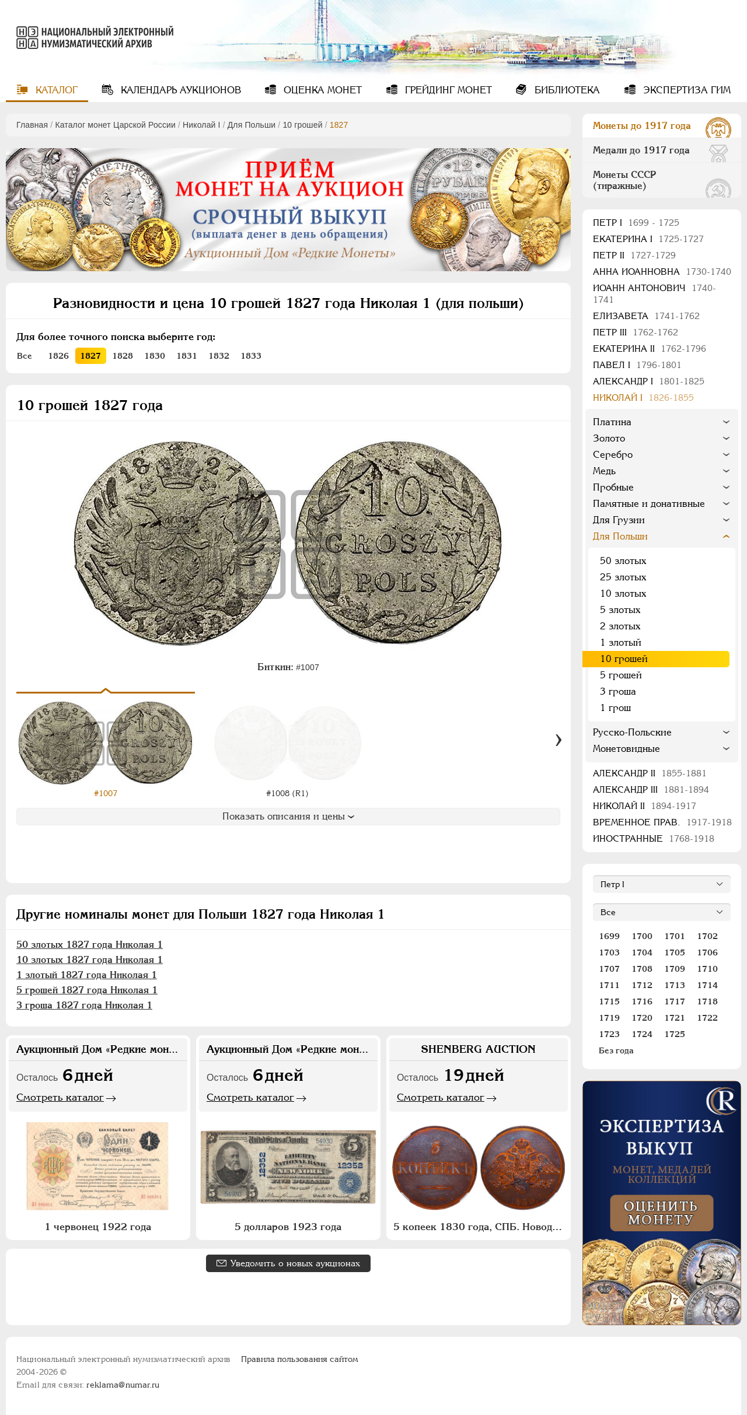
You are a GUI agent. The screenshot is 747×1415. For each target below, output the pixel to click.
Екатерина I (648, 239)
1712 (641, 985)
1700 (641, 936)
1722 (707, 1017)
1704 (641, 952)
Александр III (651, 789)
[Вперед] (558, 740)
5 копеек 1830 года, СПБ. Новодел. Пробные (480, 1226)
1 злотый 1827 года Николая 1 (86, 974)
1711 (609, 985)
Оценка (321, 90)
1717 (674, 1001)
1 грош (615, 707)
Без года (616, 1050)
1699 (609, 936)
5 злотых (620, 609)
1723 (609, 1034)
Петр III (635, 332)
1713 (674, 985)
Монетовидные (626, 748)
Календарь (179, 90)
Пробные (613, 487)
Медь (604, 471)
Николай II (644, 806)
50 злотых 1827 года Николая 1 (89, 944)
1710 (707, 968)
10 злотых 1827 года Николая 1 (89, 959)
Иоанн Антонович (654, 293)
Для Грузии (619, 520)
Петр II (634, 255)
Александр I (648, 381)
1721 (674, 1017)
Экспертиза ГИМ (685, 90)
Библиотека (566, 90)
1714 (707, 985)
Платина (612, 422)
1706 (707, 952)
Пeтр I (636, 222)
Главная (32, 124)
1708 (641, 968)
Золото (609, 438)
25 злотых (623, 577)
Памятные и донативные (649, 503)
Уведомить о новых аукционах (295, 1263)
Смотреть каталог (60, 1097)
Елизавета (646, 316)
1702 (707, 936)
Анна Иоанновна (662, 271)
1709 (674, 968)
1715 (609, 1001)
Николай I (202, 124)
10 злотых (623, 593)
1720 (641, 1017)
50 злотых (623, 560)
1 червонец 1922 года (97, 1226)
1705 (674, 952)
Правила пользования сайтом (299, 1359)
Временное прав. (662, 822)
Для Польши (252, 124)
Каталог (55, 90)
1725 (674, 1034)
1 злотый (620, 642)
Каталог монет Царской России (115, 124)
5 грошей (621, 675)
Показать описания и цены (288, 816)
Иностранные (653, 838)
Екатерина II (649, 348)
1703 (609, 952)
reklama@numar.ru (122, 1384)
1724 (641, 1034)
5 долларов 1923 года (288, 1226)
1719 (609, 1017)
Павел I (637, 365)
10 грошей (302, 124)
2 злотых (620, 626)
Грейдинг (447, 90)
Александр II (650, 773)
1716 (641, 1001)
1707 (609, 968)
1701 (674, 936)
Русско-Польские (632, 732)
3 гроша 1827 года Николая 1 (84, 1005)
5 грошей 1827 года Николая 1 (87, 990)
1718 (707, 1001)
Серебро (613, 454)
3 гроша (618, 691)
